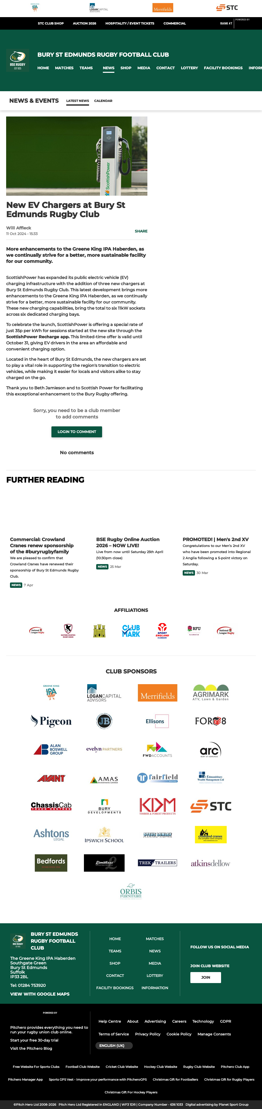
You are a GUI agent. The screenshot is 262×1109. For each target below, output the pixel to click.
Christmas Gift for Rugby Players (229, 1079)
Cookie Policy (179, 1034)
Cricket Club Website (122, 1067)
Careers (179, 1021)
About (132, 1021)
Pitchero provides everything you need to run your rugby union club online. (49, 1029)
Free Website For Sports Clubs (36, 1067)
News (71, 101)
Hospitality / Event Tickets (129, 23)
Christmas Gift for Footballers (175, 1079)
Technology (203, 1021)
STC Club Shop (51, 23)
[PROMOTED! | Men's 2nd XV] (217, 511)
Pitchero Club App (235, 1067)
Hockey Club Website (160, 1067)
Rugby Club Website (199, 1067)
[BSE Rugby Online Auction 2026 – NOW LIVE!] (130, 511)
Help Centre (110, 1021)
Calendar (91, 101)
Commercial (174, 23)
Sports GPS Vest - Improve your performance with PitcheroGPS (98, 1079)
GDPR (225, 1021)
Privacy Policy (147, 1034)
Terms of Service (114, 1034)
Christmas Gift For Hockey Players (131, 1092)
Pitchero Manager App (25, 1079)
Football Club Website (83, 1067)
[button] (43, 68)
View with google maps (39, 994)
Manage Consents (214, 1034)
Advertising (155, 1021)
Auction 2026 (84, 23)
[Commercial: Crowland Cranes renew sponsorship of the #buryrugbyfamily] (44, 511)
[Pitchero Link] (245, 25)
